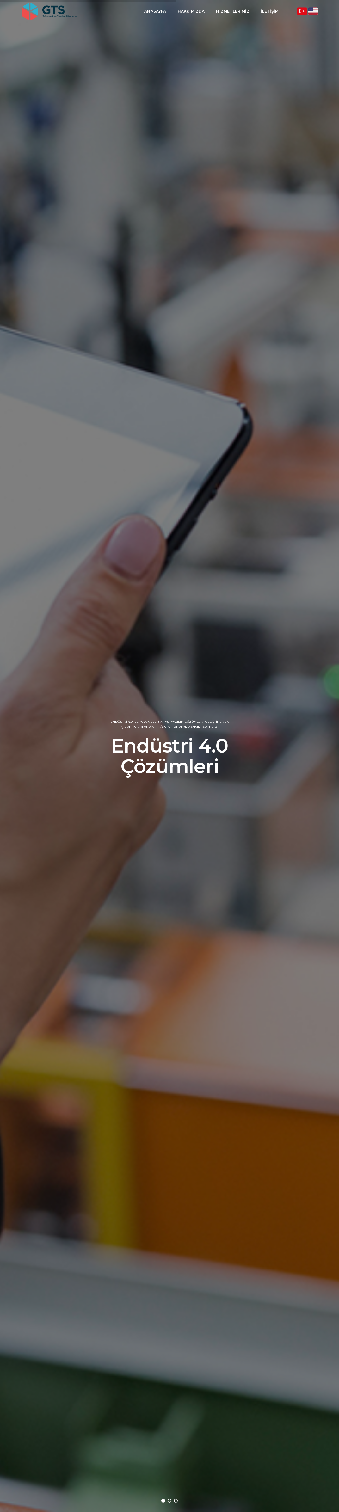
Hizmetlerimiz (232, 11)
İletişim (270, 11)
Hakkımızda (191, 11)
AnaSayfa (155, 11)
